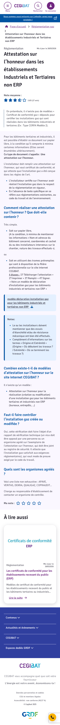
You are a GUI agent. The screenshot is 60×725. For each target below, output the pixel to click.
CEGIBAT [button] (12, 638)
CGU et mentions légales (30, 696)
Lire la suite (18, 598)
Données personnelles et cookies (30, 692)
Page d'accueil (15, 26)
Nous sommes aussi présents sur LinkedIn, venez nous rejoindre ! (28, 18)
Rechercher (38, 7)
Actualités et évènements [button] (22, 628)
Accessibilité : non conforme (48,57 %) (30, 700)
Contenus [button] (13, 617)
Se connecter (50, 7)
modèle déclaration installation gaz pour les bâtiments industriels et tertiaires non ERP (27, 303)
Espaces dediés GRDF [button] (19, 648)
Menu (8, 7)
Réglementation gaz (43, 26)
